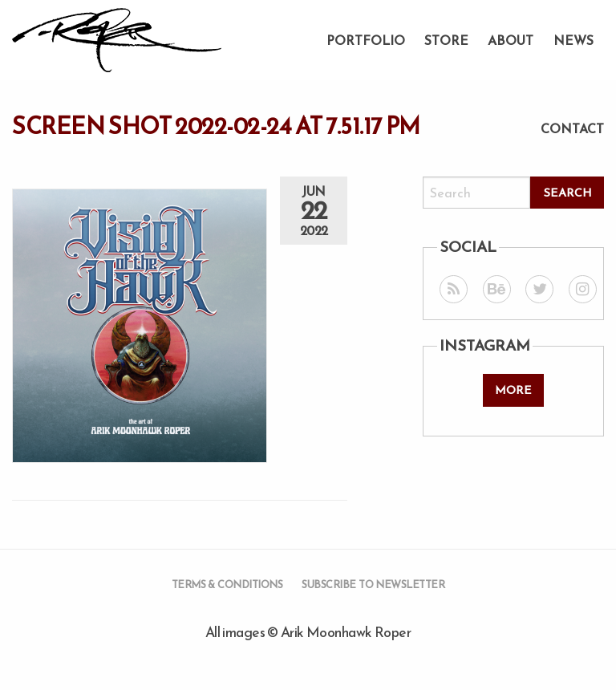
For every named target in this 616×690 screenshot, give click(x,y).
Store (446, 40)
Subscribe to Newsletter (373, 584)
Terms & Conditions (227, 584)
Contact (572, 128)
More (513, 390)
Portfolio (365, 40)
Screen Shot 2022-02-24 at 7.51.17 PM (216, 126)
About (510, 40)
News (573, 40)
